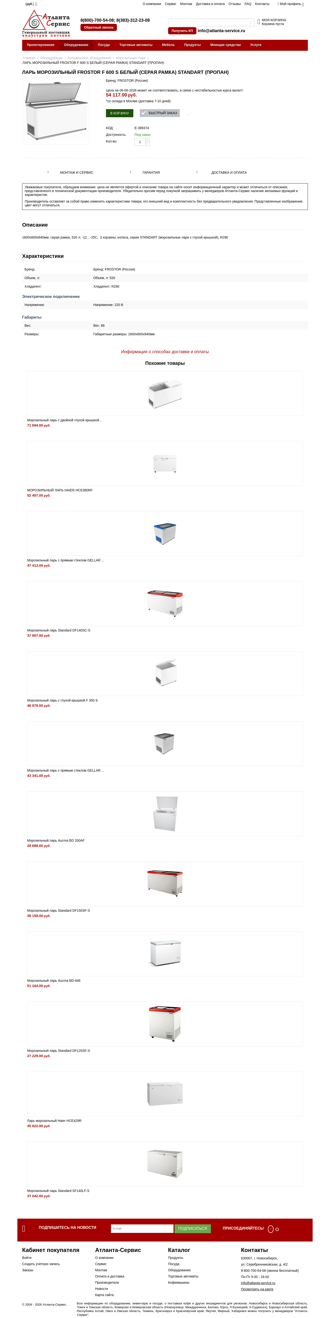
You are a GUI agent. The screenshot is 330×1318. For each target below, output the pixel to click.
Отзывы (235, 4)
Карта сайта (104, 1295)
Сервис (170, 4)
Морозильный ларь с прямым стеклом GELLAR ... (65, 560)
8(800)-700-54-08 (97, 20)
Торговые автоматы (135, 45)
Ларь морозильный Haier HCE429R (54, 1121)
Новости (101, 1289)
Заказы (27, 1270)
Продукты (192, 45)
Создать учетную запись (41, 1264)
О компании (152, 4)
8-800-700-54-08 (253, 1270)
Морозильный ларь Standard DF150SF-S (58, 910)
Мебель (168, 45)
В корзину (119, 113)
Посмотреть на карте (257, 1289)
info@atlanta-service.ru (221, 30)
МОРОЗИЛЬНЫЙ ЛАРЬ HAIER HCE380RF (60, 490)
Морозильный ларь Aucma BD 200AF (56, 840)
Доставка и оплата (210, 4)
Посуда (104, 45)
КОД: (110, 128)
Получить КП (182, 31)
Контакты (262, 4)
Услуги (255, 45)
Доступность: (116, 135)
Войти (26, 1258)
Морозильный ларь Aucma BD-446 (53, 980)
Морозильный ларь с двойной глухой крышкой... (64, 420)
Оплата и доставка (109, 1276)
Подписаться (192, 1228)
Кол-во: (111, 141)
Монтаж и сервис (76, 172)
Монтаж (186, 4)
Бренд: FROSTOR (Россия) (127, 80)
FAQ (248, 4)
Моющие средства (225, 45)
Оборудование (76, 45)
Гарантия (151, 172)
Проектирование (41, 45)
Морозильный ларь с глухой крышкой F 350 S (62, 700)
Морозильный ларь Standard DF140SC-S (58, 630)
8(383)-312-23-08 (133, 20)
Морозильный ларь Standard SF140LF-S (58, 1191)
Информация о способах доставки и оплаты (165, 351)
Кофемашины (179, 1282)
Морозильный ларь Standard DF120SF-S (58, 1051)
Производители (107, 1282)
